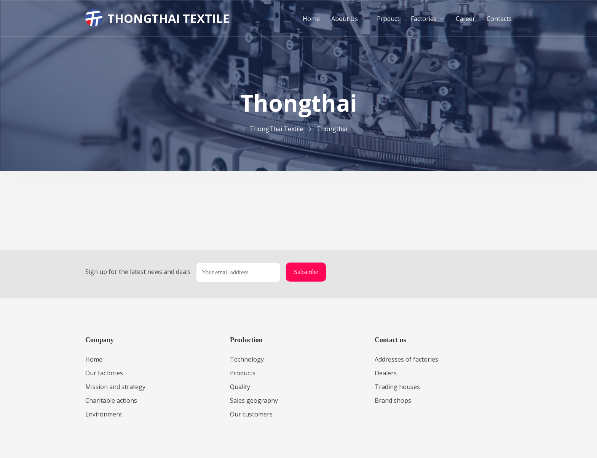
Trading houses (397, 387)
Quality (240, 387)
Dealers (386, 373)
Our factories (104, 373)
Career (465, 18)
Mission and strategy (115, 387)
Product (388, 18)
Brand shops (393, 400)
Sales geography (254, 400)
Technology (247, 359)
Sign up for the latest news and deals (138, 271)
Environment (103, 414)
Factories (424, 18)
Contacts (499, 18)
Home (311, 18)
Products (242, 373)
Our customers (251, 414)
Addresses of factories (406, 359)
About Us (344, 18)
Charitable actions (111, 400)
